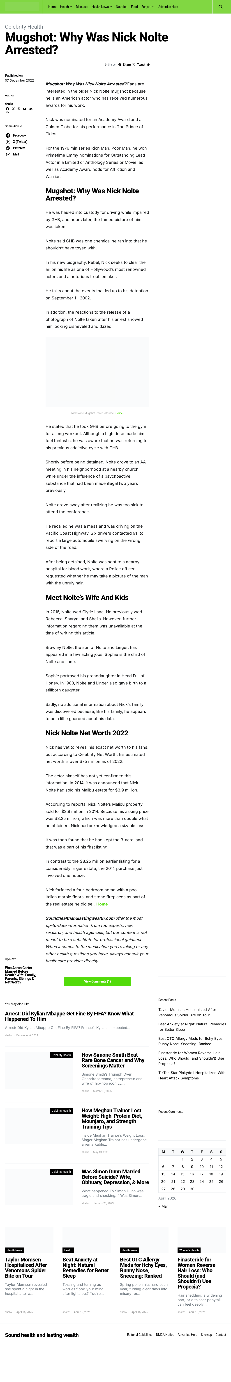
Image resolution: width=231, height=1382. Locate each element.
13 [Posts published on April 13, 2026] (163, 1174)
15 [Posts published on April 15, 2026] (183, 1174)
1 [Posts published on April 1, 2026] (182, 1159)
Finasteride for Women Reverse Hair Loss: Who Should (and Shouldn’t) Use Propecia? (191, 1058)
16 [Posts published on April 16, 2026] (192, 1174)
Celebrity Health (24, 27)
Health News (100, 7)
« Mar (163, 1206)
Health (64, 7)
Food (134, 7)
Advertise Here (168, 7)
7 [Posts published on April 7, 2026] (173, 1166)
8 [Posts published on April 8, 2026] (183, 1166)
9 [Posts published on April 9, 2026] (192, 1166)
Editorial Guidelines (139, 1334)
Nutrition (121, 7)
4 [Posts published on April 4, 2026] (211, 1159)
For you (146, 7)
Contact (221, 1334)
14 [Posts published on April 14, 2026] (173, 1174)
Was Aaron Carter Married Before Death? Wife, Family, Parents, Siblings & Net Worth (20, 975)
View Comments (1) (97, 981)
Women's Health (189, 1250)
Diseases (82, 7)
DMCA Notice (165, 1334)
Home (52, 7)
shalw (9, 104)
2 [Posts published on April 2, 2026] (192, 1159)
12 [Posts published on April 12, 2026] (221, 1166)
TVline (119, 413)
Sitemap (206, 1334)
